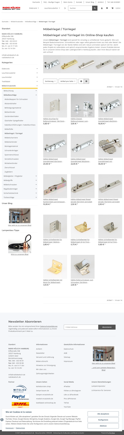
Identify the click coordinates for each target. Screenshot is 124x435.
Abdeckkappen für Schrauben (16, 99)
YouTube (67, 407)
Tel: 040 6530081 (113, 2)
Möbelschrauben (10, 184)
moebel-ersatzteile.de (44, 399)
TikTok (66, 403)
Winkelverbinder (11, 163)
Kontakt (79, 2)
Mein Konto (68, 2)
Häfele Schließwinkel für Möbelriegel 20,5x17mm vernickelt (107, 240)
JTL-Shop (112, 433)
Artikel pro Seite (66, 81)
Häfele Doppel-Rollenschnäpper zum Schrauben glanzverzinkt (80, 120)
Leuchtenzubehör (8, 73)
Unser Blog (90, 2)
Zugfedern (9, 172)
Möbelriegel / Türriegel (14, 133)
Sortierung (49, 81)
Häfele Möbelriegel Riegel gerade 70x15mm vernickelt (109, 200)
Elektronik (5, 69)
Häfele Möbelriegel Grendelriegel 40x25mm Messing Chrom (107, 120)
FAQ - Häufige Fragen (52, 2)
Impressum (10, 428)
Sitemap (67, 357)
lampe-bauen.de (42, 390)
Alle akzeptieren (103, 414)
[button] (101, 8)
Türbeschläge (9, 197)
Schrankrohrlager (11, 150)
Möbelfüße (9, 129)
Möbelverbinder (11, 142)
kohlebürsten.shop (43, 386)
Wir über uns (41, 369)
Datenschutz (20, 428)
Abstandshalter (11, 103)
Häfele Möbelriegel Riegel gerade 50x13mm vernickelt (81, 200)
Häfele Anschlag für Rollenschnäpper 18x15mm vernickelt (53, 120)
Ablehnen (103, 426)
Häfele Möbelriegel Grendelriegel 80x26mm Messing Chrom (80, 160)
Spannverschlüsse (12, 155)
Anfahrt (101, 2)
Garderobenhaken (12, 116)
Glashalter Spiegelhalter (14, 120)
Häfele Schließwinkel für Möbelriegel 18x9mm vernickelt (52, 240)
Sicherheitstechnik (11, 193)
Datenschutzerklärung (48, 326)
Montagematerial (11, 146)
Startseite (36, 2)
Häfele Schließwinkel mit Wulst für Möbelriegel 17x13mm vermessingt (52, 281)
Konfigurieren (103, 420)
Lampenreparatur (98, 386)
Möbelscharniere (11, 138)
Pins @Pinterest (70, 399)
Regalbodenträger (11, 189)
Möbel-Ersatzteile (9, 86)
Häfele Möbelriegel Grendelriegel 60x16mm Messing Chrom (52, 160)
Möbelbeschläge (10, 95)
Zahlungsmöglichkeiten (45, 373)
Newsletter (40, 353)
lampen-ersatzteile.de (44, 394)
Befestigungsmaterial (13, 108)
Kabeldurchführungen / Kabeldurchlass (20, 125)
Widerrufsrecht (42, 361)
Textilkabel (6, 81)
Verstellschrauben (12, 159)
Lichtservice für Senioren (101, 390)
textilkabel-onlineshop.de (46, 403)
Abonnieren (107, 327)
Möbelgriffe (8, 180)
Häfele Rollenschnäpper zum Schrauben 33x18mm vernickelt (82, 281)
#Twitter (67, 386)
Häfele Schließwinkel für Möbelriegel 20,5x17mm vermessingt (80, 240)
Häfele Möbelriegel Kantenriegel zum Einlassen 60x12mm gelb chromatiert (54, 200)
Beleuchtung (9, 91)
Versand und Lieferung (45, 357)
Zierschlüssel (10, 167)
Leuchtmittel (7, 77)
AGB (65, 353)
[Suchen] (80, 8)
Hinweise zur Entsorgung (46, 365)
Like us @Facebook (71, 394)
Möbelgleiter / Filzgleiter (13, 176)
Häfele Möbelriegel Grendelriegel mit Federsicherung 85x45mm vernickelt (108, 160)
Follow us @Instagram (72, 390)
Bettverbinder (10, 112)
